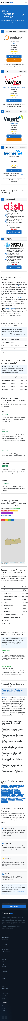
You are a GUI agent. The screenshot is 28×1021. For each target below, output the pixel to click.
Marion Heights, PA (5, 794)
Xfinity (3, 961)
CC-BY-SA (22, 562)
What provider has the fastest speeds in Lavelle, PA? (12, 736)
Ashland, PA (4, 789)
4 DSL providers (14, 510)
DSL (8, 87)
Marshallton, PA (13, 798)
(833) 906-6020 (14, 56)
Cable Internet (5, 942)
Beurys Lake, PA (10, 787)
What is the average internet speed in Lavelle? (12, 766)
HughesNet (4, 352)
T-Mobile (6, 620)
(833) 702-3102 (14, 267)
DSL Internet (4, 944)
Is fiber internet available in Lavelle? (12, 742)
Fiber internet (21, 286)
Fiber (14, 43)
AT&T (3, 964)
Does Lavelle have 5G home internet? (12, 760)
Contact (3, 1010)
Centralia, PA (17, 791)
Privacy (3, 928)
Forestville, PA (19, 796)
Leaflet (2, 562)
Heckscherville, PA (22, 798)
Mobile (18, 87)
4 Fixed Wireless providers (7, 513)
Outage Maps (5, 995)
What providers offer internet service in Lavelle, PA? (12, 772)
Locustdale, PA (4, 785)
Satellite (12, 123)
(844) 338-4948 (14, 100)
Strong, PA (17, 787)
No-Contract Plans (6, 951)
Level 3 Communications (11, 623)
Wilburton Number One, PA (7, 791)
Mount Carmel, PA (13, 785)
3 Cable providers (5, 510)
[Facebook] (3, 1017)
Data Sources (5, 993)
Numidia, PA (4, 800)
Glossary (4, 991)
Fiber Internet (5, 939)
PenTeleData (7, 599)
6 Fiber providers (15, 508)
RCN (3, 976)
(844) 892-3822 (14, 232)
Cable (2, 520)
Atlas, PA (3, 787)
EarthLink (4, 959)
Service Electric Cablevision (12, 596)
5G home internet (10, 308)
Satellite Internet (5, 949)
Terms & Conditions (9, 928)
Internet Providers (5, 937)
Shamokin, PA (19, 800)
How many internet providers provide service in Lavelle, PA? (12, 723)
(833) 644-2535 (14, 170)
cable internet (20, 298)
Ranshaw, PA (12, 796)
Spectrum (4, 966)
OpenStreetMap (12, 562)
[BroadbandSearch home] (7, 2)
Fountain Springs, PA (12, 789)
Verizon (3, 346)
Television (13, 87)
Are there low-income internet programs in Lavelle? (12, 748)
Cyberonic (7, 611)
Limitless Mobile (9, 590)
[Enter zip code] (14, 903)
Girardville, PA (4, 796)
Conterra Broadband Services (12, 617)
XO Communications (10, 614)
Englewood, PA (11, 800)
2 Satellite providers (5, 515)
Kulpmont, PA (17, 793)
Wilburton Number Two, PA (7, 793)
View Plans (14, 60)
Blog (3, 986)
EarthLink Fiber (5, 342)
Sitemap (3, 998)
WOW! (3, 978)
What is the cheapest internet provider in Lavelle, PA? (12, 730)
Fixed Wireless (5, 946)
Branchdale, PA (4, 798)
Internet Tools (5, 988)
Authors (3, 1008)
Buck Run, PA (20, 794)
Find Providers (14, 906)
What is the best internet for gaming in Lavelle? (12, 754)
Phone (23, 87)
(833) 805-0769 (14, 136)
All (12, 520)
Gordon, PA (21, 785)
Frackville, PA (4, 802)
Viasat (3, 349)
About (3, 1005)
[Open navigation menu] (26, 2)
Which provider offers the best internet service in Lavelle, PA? (13, 691)
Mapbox (6, 563)
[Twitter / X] (6, 1017)
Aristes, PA (13, 794)
